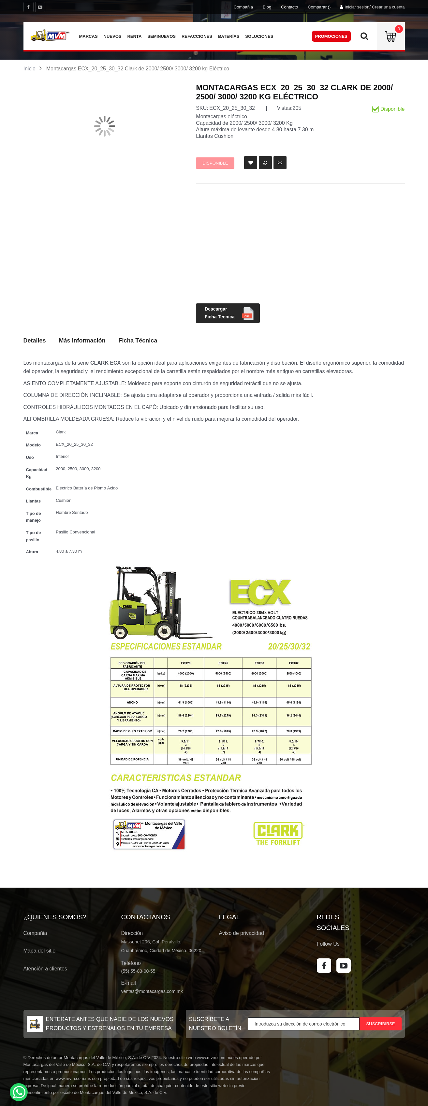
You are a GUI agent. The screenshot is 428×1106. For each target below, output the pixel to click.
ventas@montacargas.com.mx (152, 991)
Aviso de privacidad (241, 933)
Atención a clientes (45, 968)
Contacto (289, 7)
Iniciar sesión (357, 7)
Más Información (82, 340)
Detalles (34, 340)
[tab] (137, 341)
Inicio (29, 68)
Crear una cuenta (388, 7)
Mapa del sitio (39, 950)
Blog (267, 7)
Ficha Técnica (137, 340)
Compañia (243, 7)
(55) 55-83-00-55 (138, 971)
